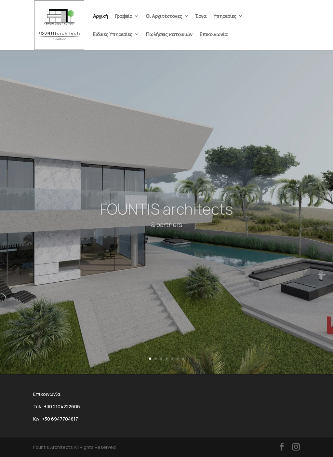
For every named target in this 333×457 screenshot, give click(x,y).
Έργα (201, 16)
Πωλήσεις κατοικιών (169, 34)
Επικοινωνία (214, 34)
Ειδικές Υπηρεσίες (112, 34)
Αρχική (100, 16)
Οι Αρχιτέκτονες (164, 16)
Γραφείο (123, 16)
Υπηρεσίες (225, 16)
